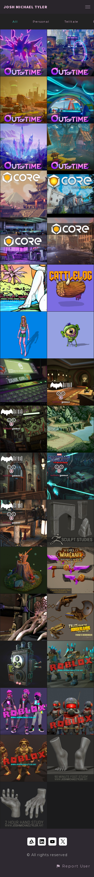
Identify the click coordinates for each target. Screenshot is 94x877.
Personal (41, 21)
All (15, 21)
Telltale (71, 21)
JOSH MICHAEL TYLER (25, 6)
